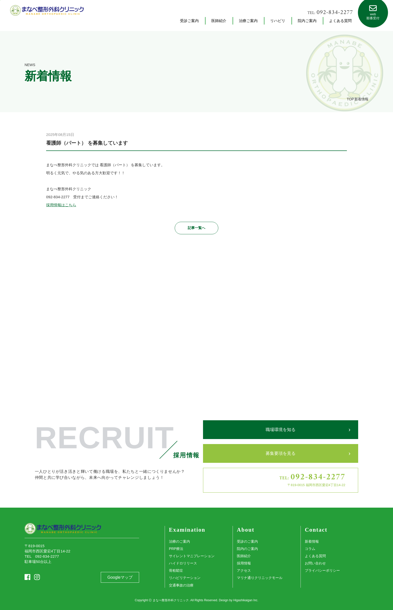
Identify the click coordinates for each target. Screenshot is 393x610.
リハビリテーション (185, 578)
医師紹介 (244, 556)
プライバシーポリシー (322, 570)
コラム (310, 549)
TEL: (330, 13)
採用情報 (244, 563)
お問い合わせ (315, 563)
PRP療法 (176, 549)
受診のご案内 (247, 541)
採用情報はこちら (61, 205)
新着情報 (312, 541)
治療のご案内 (179, 541)
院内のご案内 (247, 549)
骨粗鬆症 (176, 570)
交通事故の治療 (181, 585)
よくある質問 (315, 556)
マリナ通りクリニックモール (259, 578)
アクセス (244, 570)
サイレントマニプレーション (192, 556)
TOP (350, 99)
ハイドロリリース (183, 563)
